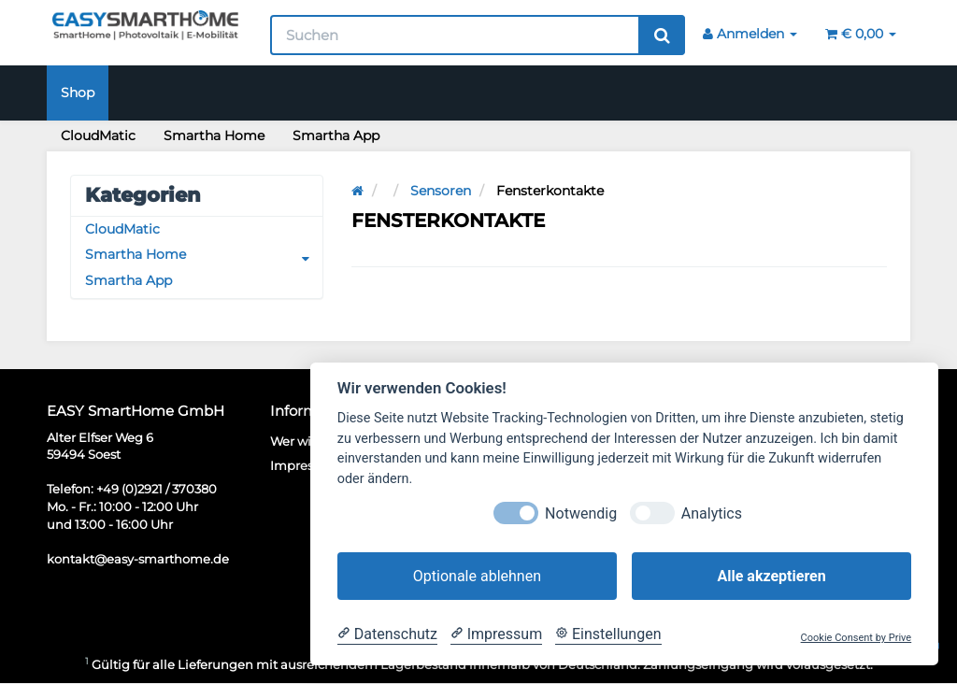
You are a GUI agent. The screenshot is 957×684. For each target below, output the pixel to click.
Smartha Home (214, 135)
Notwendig (581, 513)
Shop (77, 92)
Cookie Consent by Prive (856, 638)
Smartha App (336, 135)
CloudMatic (98, 135)
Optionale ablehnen (477, 576)
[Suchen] (455, 35)
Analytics (711, 513)
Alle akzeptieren (771, 576)
